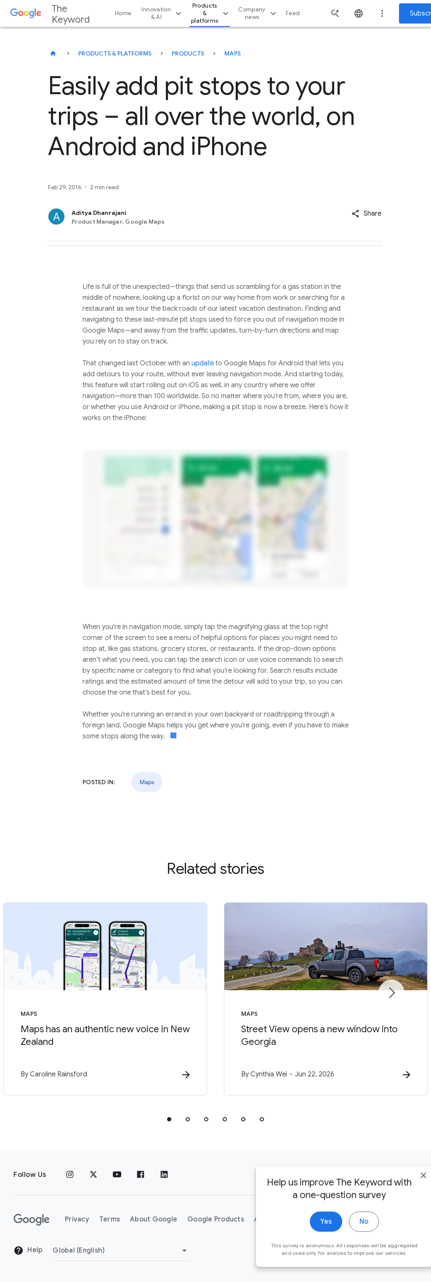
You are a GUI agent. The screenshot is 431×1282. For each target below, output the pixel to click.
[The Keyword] (53, 53)
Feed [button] (293, 13)
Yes (307, 1233)
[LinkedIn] (164, 1175)
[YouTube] (117, 1175)
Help (28, 1250)
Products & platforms (211, 13)
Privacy (77, 1219)
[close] (405, 1187)
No (345, 1233)
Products (188, 53)
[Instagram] (70, 1175)
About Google (153, 1219)
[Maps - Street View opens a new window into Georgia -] (325, 999)
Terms (109, 1219)
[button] (366, 213)
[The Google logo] (31, 1220)
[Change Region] (121, 1250)
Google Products (215, 1219)
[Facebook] (140, 1175)
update (203, 363)
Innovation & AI (162, 13)
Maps (232, 53)
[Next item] (391, 992)
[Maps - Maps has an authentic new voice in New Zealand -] (105, 999)
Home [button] (123, 13)
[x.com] (93, 1175)
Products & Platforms (115, 53)
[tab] (169, 1119)
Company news (258, 13)
